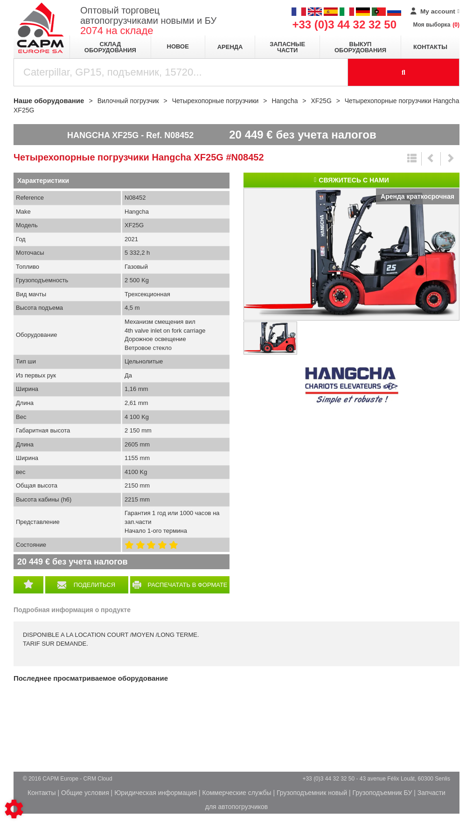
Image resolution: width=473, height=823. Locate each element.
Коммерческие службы (236, 792)
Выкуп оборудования (360, 47)
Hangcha (351, 386)
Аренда (230, 47)
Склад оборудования (110, 47)
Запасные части (287, 47)
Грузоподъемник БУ (382, 792)
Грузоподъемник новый (312, 792)
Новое (178, 46)
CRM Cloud (97, 778)
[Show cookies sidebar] (14, 809)
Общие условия (85, 792)
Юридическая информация (155, 792)
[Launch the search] (403, 72)
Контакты (430, 47)
